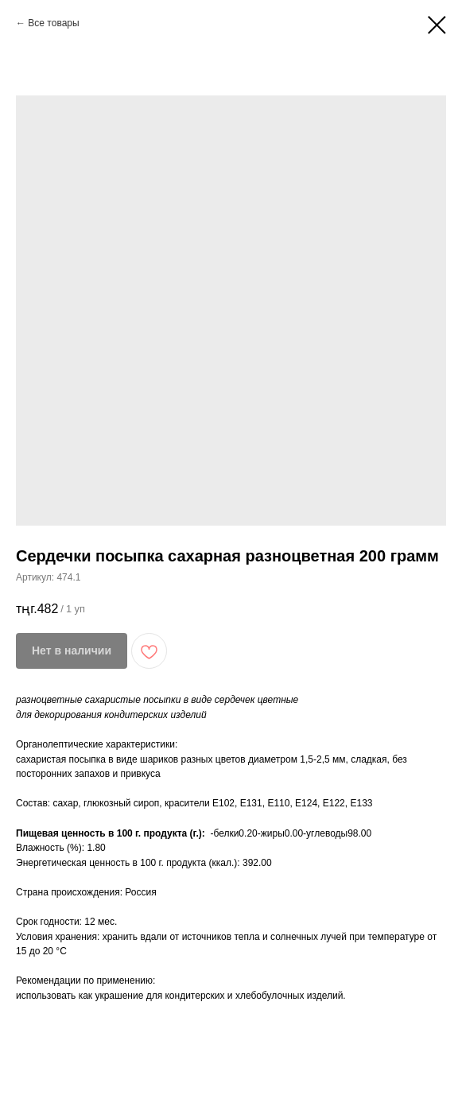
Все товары (53, 23)
